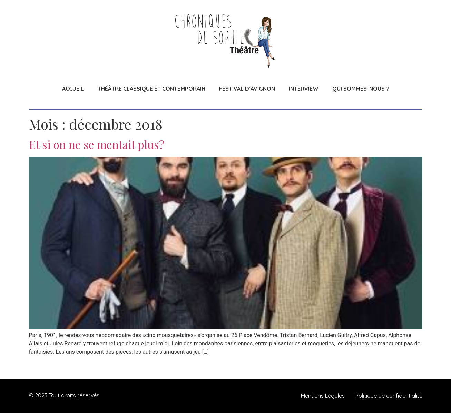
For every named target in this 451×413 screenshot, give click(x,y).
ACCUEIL (73, 88)
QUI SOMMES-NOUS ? (360, 88)
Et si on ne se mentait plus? (96, 144)
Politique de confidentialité (388, 395)
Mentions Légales (323, 395)
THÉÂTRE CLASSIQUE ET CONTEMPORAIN (151, 88)
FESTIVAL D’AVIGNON (247, 88)
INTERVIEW (303, 88)
